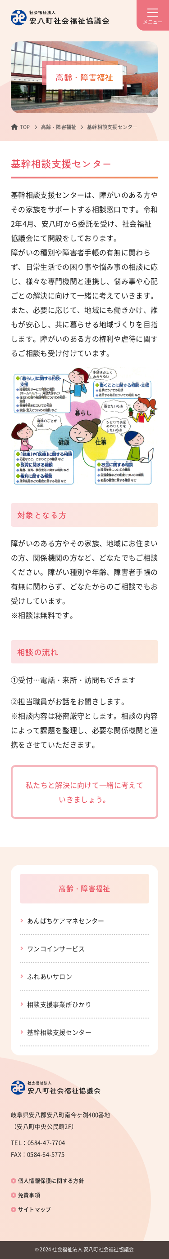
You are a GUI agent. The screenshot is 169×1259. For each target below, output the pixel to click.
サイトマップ (34, 1210)
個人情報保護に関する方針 (51, 1181)
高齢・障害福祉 (59, 127)
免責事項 (29, 1195)
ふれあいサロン (49, 976)
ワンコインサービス (56, 948)
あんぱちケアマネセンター (65, 920)
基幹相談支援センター (59, 1032)
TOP (25, 127)
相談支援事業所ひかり (59, 1004)
